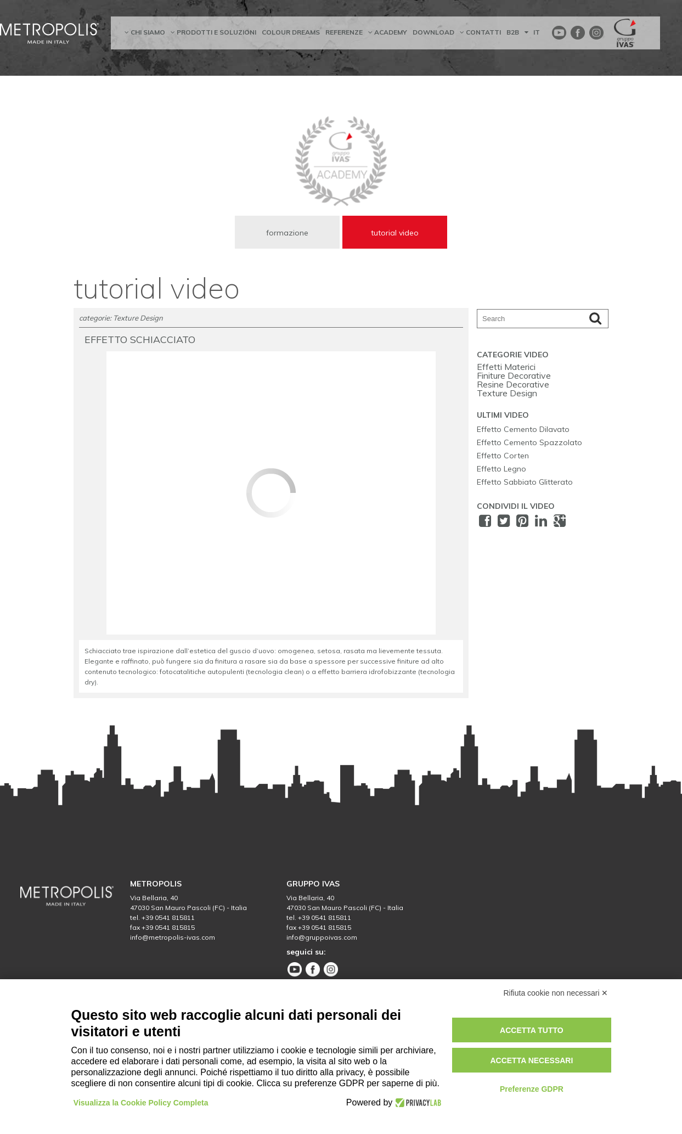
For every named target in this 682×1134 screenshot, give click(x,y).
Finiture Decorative (514, 375)
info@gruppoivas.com (321, 939)
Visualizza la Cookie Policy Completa (141, 1102)
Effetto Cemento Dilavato (523, 430)
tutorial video (395, 233)
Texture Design (507, 393)
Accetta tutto (531, 1030)
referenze (344, 32)
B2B (512, 32)
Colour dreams (291, 32)
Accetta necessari (531, 1060)
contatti (480, 32)
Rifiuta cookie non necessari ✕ (556, 993)
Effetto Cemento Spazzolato (529, 443)
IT (532, 32)
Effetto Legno (501, 469)
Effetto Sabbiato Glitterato (525, 482)
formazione (287, 233)
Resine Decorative (513, 384)
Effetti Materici (506, 367)
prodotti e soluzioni (213, 32)
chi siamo (145, 32)
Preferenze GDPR (531, 1089)
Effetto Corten (503, 456)
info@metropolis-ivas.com (172, 939)
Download (433, 32)
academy (387, 32)
